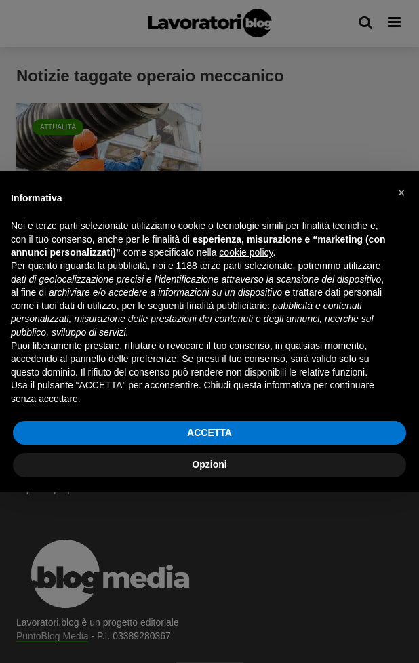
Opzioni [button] (209, 464)
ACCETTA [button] (209, 432)
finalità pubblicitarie (226, 305)
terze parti (221, 265)
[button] (401, 192)
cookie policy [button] (246, 252)
